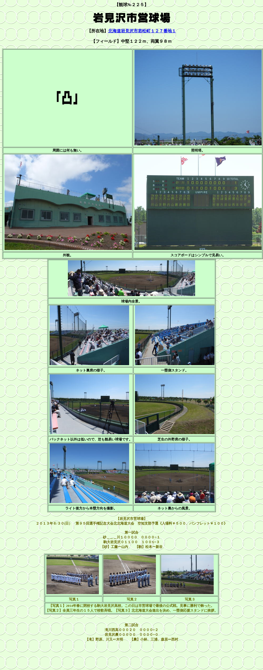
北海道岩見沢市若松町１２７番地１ (142, 31)
